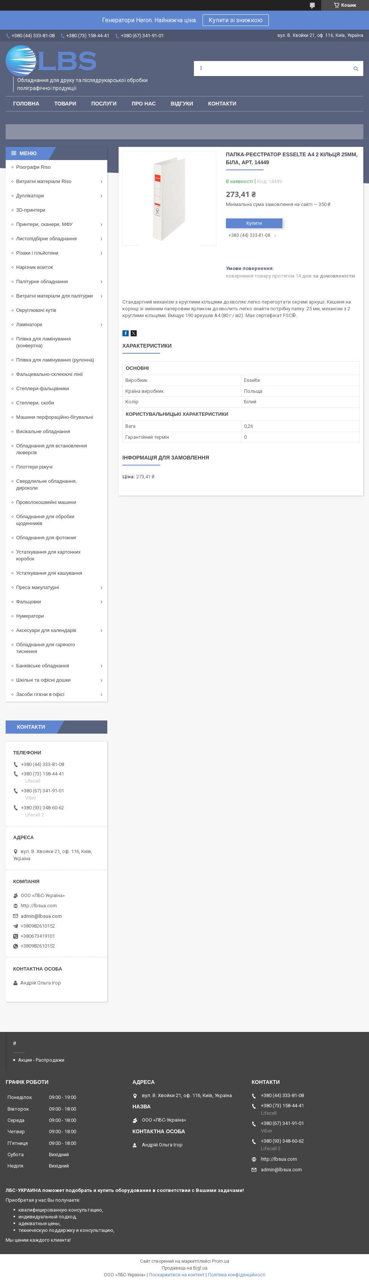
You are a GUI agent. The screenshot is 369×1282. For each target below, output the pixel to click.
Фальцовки (28, 601)
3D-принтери (30, 210)
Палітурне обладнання (42, 281)
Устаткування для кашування (49, 573)
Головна (26, 104)
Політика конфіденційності (236, 1274)
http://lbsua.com (39, 905)
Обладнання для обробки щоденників (45, 520)
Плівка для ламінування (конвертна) (43, 342)
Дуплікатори (30, 195)
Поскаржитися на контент (176, 1274)
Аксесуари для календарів (46, 630)
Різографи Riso (33, 167)
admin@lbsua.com (41, 916)
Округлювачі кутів (36, 310)
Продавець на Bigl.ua (184, 1268)
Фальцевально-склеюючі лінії (49, 374)
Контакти (222, 104)
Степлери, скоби (35, 403)
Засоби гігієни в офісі (40, 694)
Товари (65, 104)
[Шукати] (355, 68)
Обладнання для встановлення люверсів (51, 449)
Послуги (103, 104)
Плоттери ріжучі (34, 467)
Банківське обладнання (42, 665)
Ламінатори (29, 324)
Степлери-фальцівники (42, 388)
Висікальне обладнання (43, 431)
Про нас (144, 104)
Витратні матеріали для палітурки (54, 296)
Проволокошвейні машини (46, 502)
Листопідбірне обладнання (46, 238)
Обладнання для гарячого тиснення (45, 648)
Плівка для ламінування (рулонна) (55, 360)
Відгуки (182, 104)
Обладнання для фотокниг (46, 537)
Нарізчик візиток (34, 267)
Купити (254, 223)
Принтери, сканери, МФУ (44, 224)
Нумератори (30, 616)
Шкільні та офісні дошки (43, 680)
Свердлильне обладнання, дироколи (46, 484)
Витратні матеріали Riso (43, 181)
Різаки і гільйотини (37, 253)
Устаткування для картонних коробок (48, 555)
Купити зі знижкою (236, 20)
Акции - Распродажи (41, 1060)
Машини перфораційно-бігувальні (54, 417)
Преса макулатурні (37, 587)
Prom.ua (220, 1261)
